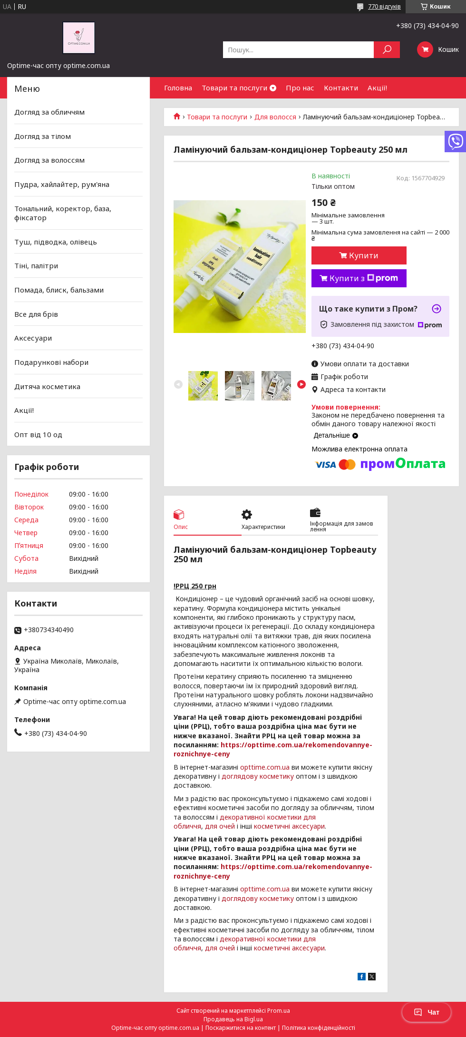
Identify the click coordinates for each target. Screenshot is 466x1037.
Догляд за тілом (42, 136)
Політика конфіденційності (318, 1028)
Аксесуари (33, 337)
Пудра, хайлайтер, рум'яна (61, 184)
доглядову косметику (258, 776)
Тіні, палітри (36, 265)
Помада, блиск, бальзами (59, 289)
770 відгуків (384, 6)
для (211, 826)
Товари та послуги (234, 87)
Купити (364, 255)
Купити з (364, 278)
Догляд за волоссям (49, 160)
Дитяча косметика (47, 386)
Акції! (377, 87)
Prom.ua (278, 1011)
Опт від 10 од (38, 434)
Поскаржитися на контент (240, 1028)
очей (227, 826)
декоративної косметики (260, 817)
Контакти (341, 87)
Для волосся (275, 117)
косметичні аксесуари (289, 826)
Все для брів (36, 314)
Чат (426, 1012)
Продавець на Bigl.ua (233, 1019)
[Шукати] (387, 49)
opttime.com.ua (265, 767)
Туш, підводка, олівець (55, 241)
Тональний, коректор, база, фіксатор (62, 212)
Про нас (300, 87)
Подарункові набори (51, 362)
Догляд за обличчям (49, 112)
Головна (178, 87)
